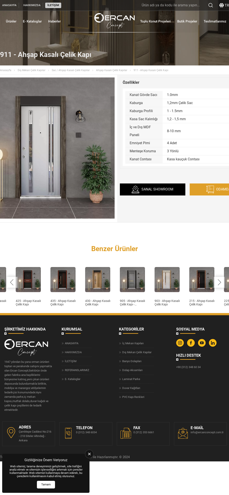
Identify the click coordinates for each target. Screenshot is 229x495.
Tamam (46, 484)
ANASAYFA (9, 5)
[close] (89, 454)
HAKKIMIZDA (32, 5)
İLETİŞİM (53, 5)
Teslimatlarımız (215, 21)
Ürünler (11, 21)
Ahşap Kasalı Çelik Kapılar (111, 70)
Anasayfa (5, 70)
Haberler (54, 21)
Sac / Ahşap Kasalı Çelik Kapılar (71, 70)
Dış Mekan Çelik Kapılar (31, 70)
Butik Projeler (187, 21)
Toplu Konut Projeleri (155, 21)
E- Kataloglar (32, 21)
